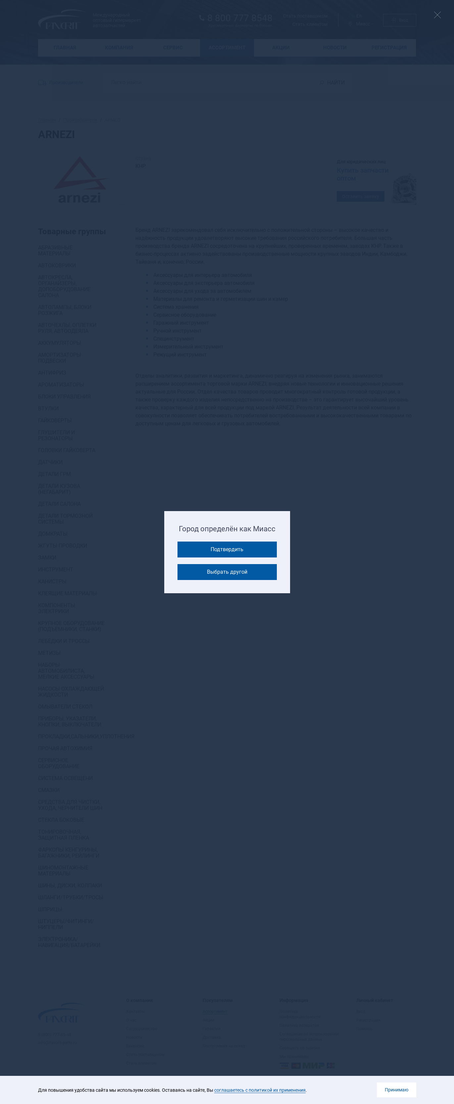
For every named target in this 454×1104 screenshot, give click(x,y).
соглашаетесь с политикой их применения (260, 1090)
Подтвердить (227, 549)
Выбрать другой (227, 572)
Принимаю (396, 1089)
